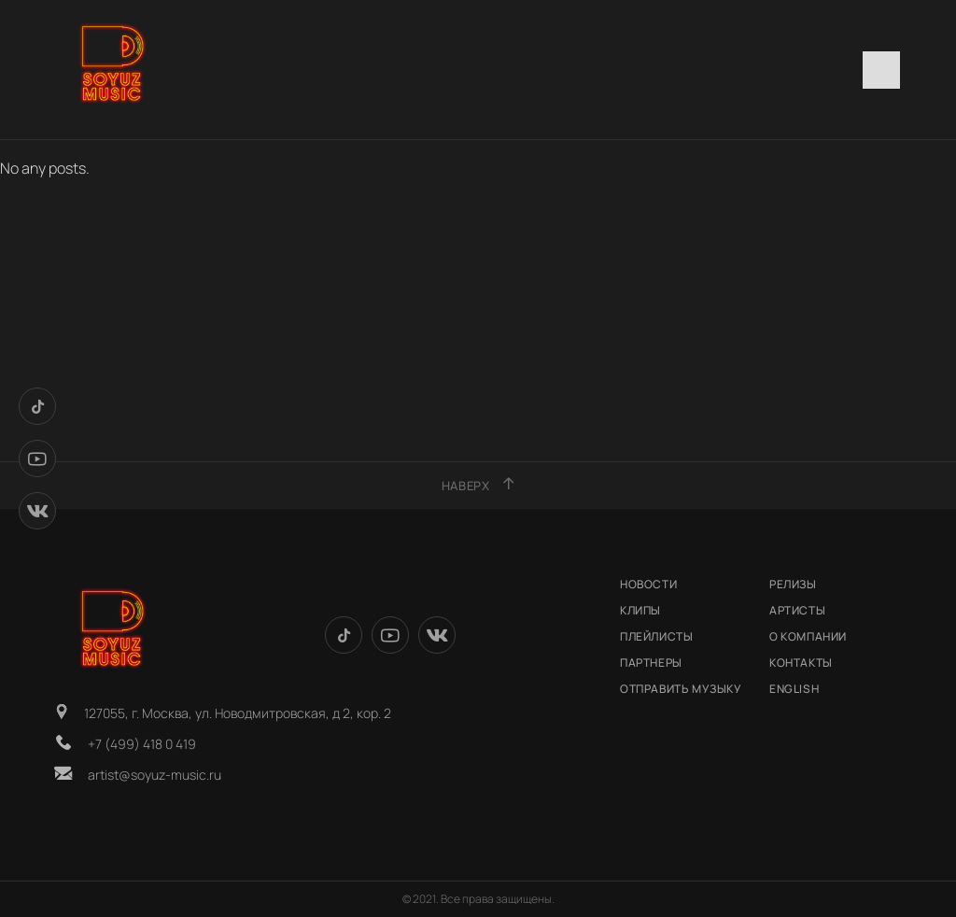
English (794, 689)
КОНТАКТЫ (801, 662)
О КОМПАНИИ (808, 636)
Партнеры (651, 662)
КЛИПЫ (640, 610)
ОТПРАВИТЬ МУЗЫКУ (681, 689)
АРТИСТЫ (797, 610)
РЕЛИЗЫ (793, 584)
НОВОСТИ (648, 584)
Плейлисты (656, 636)
